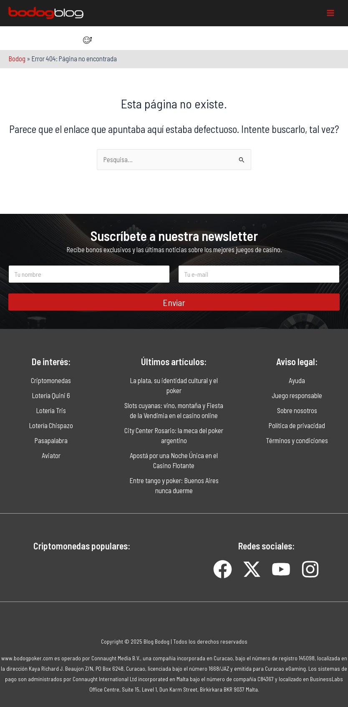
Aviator (51, 455)
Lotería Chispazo (51, 425)
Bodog (16, 59)
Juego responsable (297, 395)
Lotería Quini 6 (51, 395)
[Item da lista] (85, 40)
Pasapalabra (51, 440)
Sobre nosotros (297, 410)
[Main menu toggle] (330, 13)
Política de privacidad (297, 425)
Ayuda (297, 380)
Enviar (174, 302)
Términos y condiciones (297, 440)
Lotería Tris (51, 410)
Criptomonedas (51, 380)
